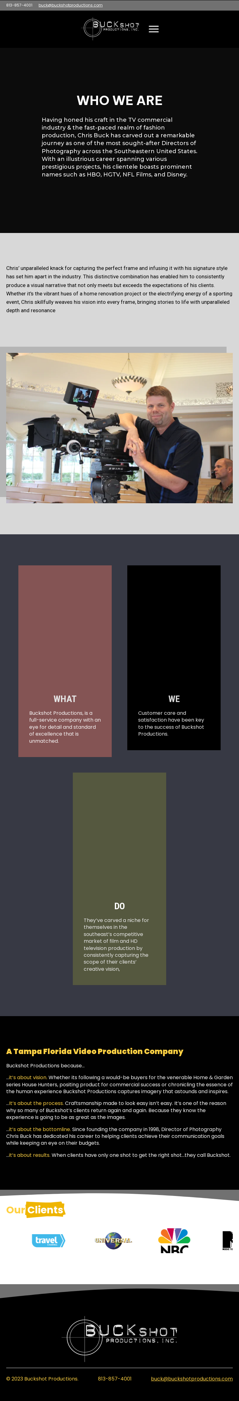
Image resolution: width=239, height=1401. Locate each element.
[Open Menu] (154, 29)
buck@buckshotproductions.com (71, 5)
